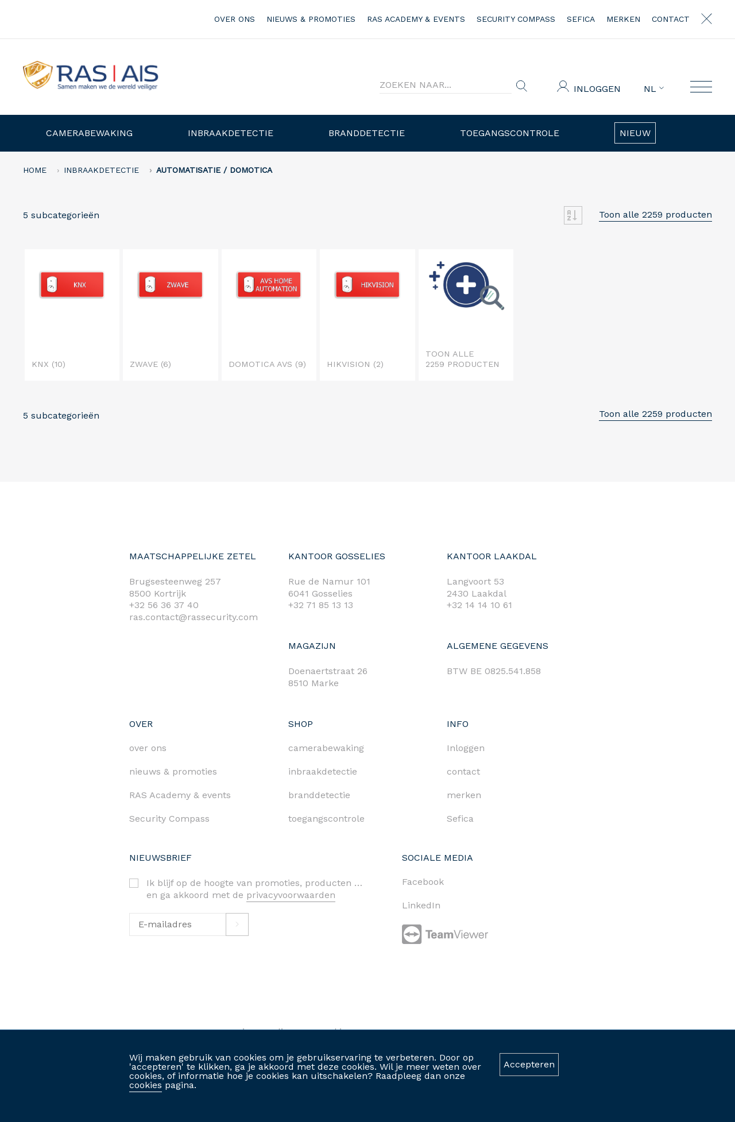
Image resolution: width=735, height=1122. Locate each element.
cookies (145, 1085)
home (35, 170)
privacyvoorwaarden (290, 894)
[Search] (446, 85)
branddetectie (319, 795)
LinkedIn (421, 905)
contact (671, 19)
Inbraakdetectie (230, 132)
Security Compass (516, 19)
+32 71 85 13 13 (320, 604)
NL (654, 89)
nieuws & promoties (310, 19)
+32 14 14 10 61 (479, 604)
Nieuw (635, 132)
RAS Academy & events (416, 19)
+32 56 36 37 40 (164, 604)
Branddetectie (366, 132)
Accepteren (529, 1064)
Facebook (423, 881)
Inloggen (597, 88)
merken (623, 19)
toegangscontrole (326, 818)
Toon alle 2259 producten (655, 214)
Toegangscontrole (509, 132)
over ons (234, 19)
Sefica (581, 19)
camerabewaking (326, 747)
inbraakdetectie (322, 771)
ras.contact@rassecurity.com (193, 617)
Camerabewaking (89, 132)
